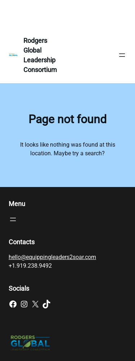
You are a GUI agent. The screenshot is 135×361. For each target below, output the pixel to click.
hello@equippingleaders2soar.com (52, 257)
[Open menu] (122, 55)
